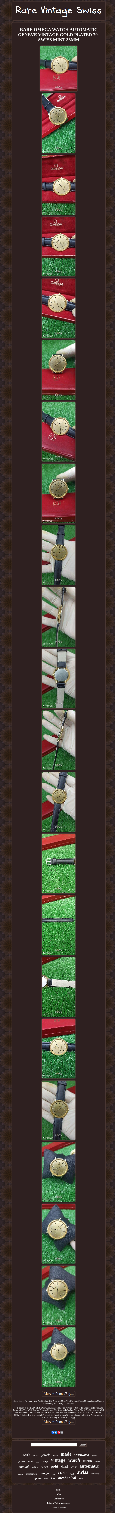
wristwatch (81, 1455)
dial (64, 1466)
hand (55, 1456)
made (66, 1454)
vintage (58, 1460)
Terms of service (58, 1508)
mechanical (67, 1478)
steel (37, 1462)
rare (62, 1472)
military (95, 1473)
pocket (44, 1466)
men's (25, 1454)
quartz (21, 1461)
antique (20, 1474)
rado (53, 1474)
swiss (82, 1472)
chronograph (31, 1474)
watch (74, 1460)
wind (30, 1461)
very (46, 1479)
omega (44, 1473)
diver (97, 1461)
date (53, 1478)
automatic (89, 1466)
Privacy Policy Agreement (58, 1503)
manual (24, 1466)
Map (59, 1494)
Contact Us (59, 1499)
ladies (35, 1467)
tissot (81, 1479)
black (72, 1474)
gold (54, 1466)
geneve (37, 1478)
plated (94, 1455)
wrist (74, 1466)
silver (35, 1455)
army (45, 1461)
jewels (45, 1455)
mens (87, 1460)
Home (58, 1490)
